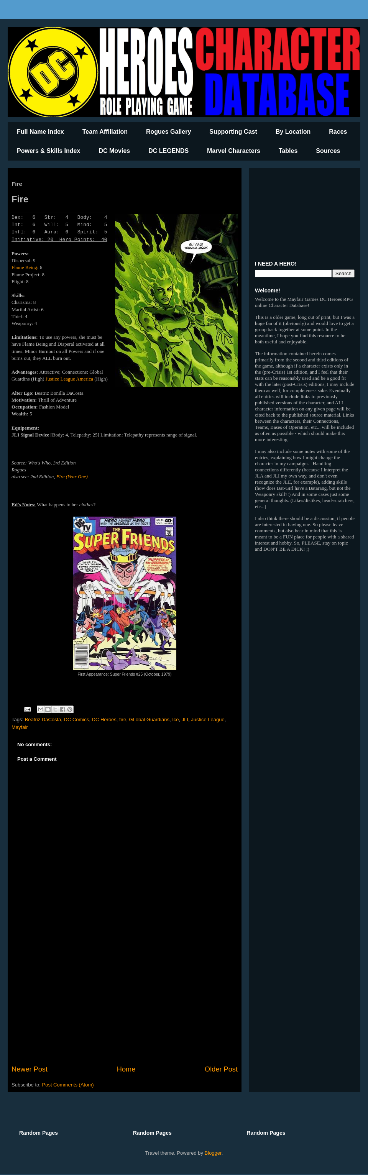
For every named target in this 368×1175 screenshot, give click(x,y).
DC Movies (114, 151)
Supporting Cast (233, 131)
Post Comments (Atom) (68, 1085)
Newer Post (30, 1069)
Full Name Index (40, 131)
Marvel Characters (233, 151)
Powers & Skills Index (48, 151)
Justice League (60, 379)
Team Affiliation (105, 131)
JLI (185, 719)
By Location (293, 131)
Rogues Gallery (168, 131)
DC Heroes (104, 719)
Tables (288, 151)
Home (126, 1069)
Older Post (221, 1069)
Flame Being (24, 267)
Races (338, 131)
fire (122, 719)
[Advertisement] (125, 1001)
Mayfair (20, 727)
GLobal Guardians (149, 719)
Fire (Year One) (72, 476)
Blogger (213, 1153)
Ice (175, 719)
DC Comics (76, 719)
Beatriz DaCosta (43, 719)
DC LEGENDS (168, 151)
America (84, 379)
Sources (328, 151)
